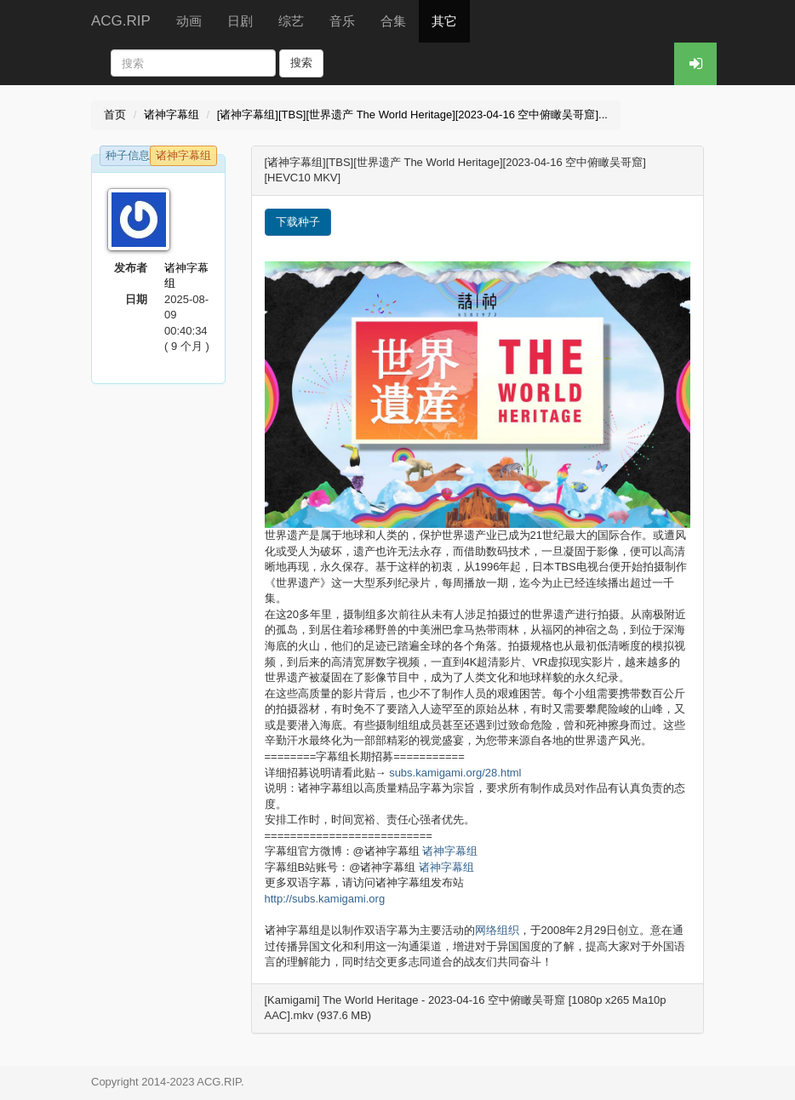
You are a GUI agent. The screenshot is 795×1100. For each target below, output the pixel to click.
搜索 (301, 62)
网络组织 (497, 930)
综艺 (291, 21)
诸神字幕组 (171, 114)
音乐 (342, 21)
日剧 (240, 21)
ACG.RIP (121, 21)
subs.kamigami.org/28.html (455, 772)
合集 (393, 21)
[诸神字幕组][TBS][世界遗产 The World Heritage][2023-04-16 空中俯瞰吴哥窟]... (412, 114)
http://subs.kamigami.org (325, 898)
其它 (444, 21)
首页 (115, 114)
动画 (189, 21)
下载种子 (298, 221)
